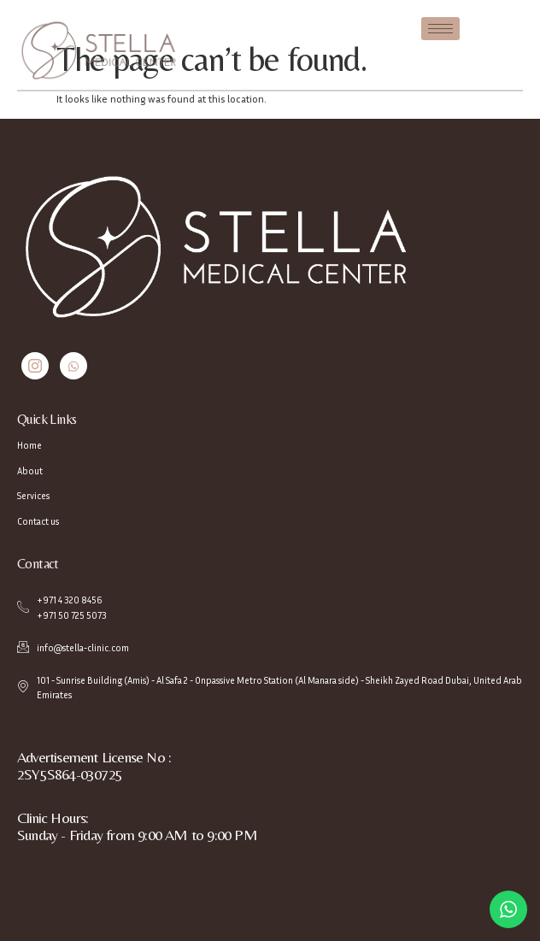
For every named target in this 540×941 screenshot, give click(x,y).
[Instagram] (35, 365)
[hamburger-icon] (440, 28)
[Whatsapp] (73, 365)
